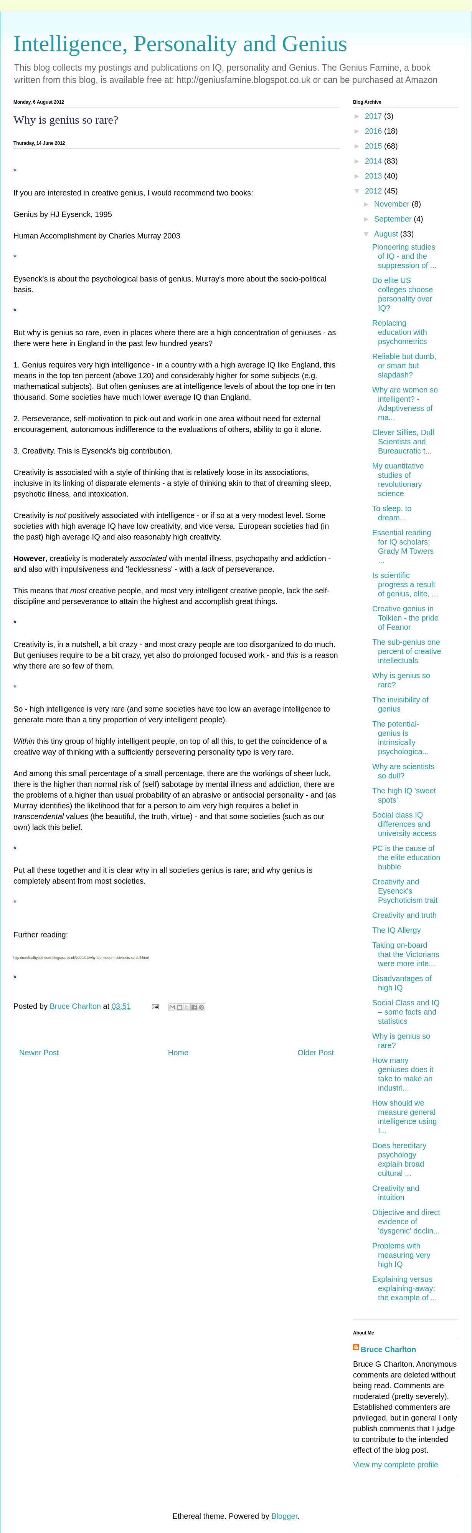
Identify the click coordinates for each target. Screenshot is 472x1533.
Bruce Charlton (388, 1349)
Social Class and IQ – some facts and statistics (406, 1011)
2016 (374, 131)
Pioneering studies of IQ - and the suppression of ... (404, 256)
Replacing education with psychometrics (399, 332)
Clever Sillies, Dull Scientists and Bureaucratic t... (403, 441)
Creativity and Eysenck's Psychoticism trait (405, 890)
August (387, 234)
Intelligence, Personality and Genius (180, 43)
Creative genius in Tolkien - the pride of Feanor (405, 617)
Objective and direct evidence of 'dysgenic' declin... (406, 1221)
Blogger (284, 1516)
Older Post (316, 1052)
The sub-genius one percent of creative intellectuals (406, 651)
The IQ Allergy (396, 930)
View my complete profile (395, 1464)
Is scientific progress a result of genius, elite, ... (405, 584)
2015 (374, 146)
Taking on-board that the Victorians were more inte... (405, 954)
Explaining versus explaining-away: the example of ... (404, 1288)
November (393, 204)
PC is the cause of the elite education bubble (406, 857)
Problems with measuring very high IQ (401, 1255)
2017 (374, 116)
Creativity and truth (404, 915)
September (394, 219)
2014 (374, 161)
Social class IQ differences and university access (404, 824)
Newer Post (39, 1052)
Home (178, 1052)
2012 (374, 191)
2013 (374, 176)
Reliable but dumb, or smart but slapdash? (404, 365)
